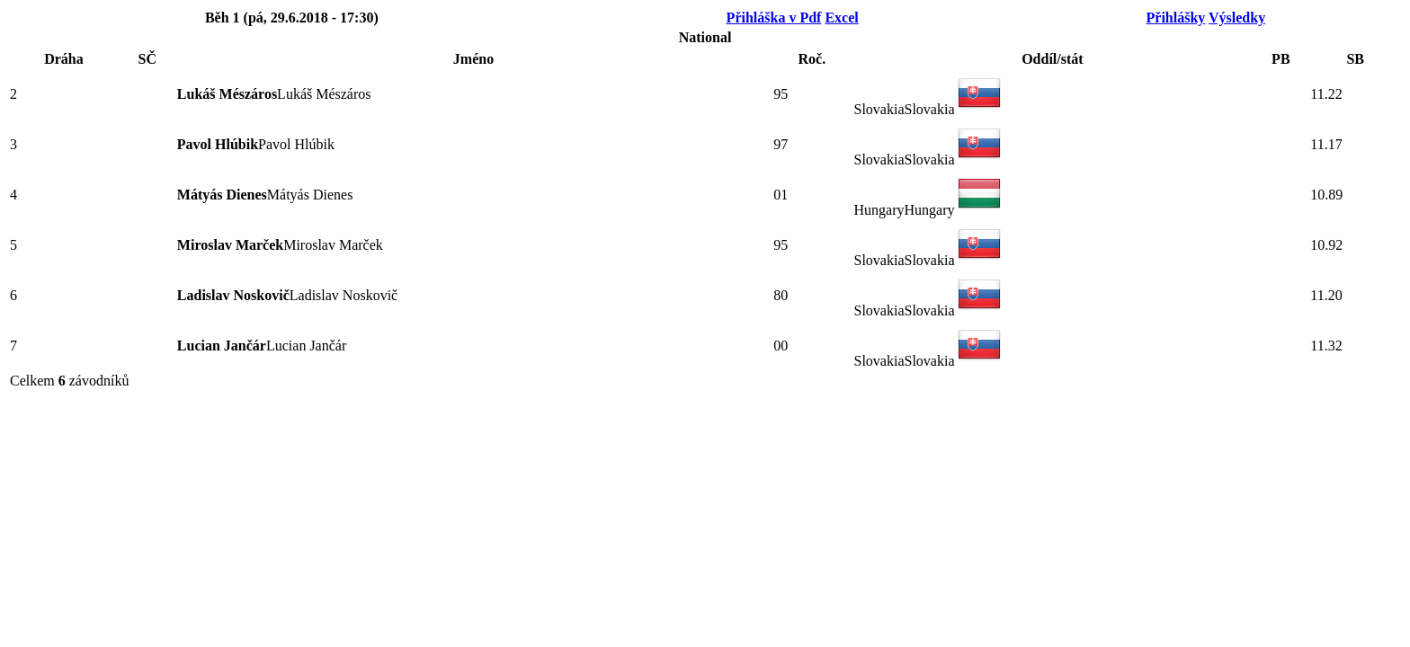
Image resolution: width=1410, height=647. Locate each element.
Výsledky (1237, 17)
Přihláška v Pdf (774, 17)
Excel (841, 17)
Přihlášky (1176, 17)
